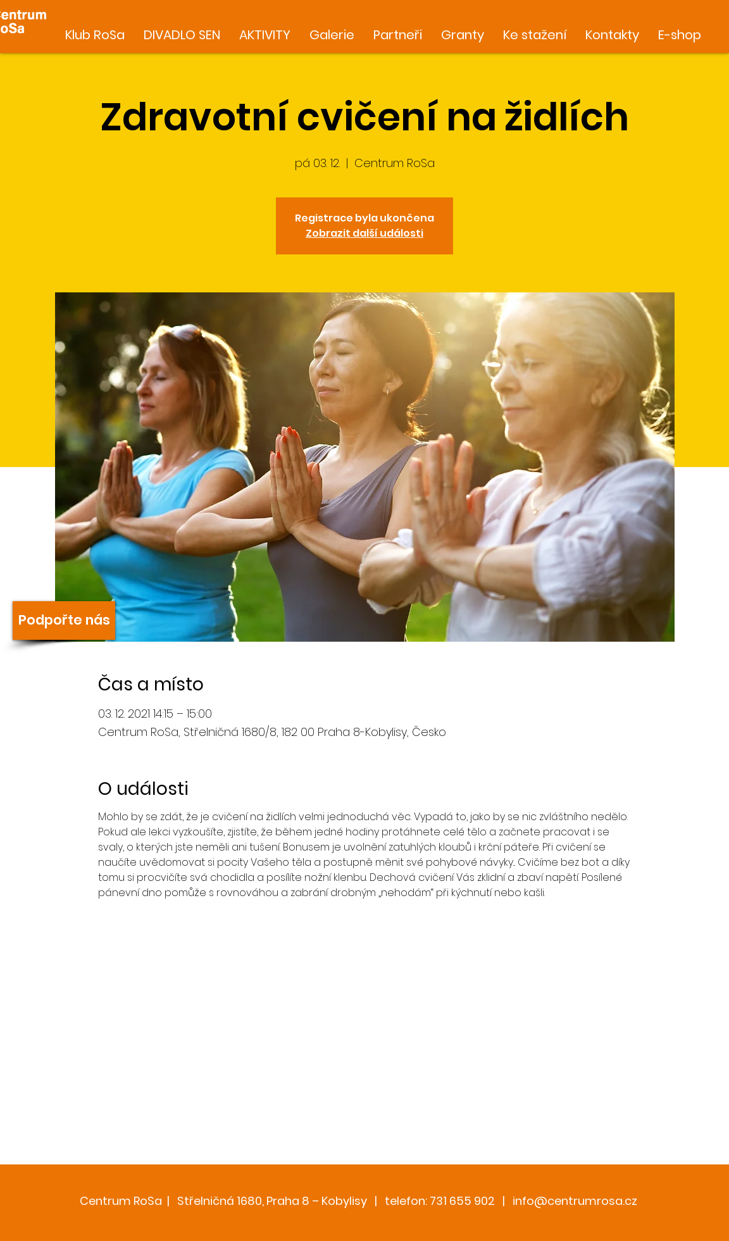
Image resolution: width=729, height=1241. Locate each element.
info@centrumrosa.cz (575, 1201)
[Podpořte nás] (64, 620)
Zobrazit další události (364, 233)
